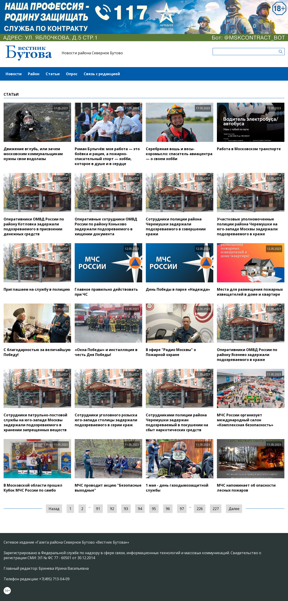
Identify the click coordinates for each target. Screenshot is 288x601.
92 (112, 508)
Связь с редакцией (102, 73)
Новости (14, 73)
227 (216, 508)
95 (154, 508)
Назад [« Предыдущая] (54, 508)
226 (200, 508)
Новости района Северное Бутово (92, 53)
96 (168, 508)
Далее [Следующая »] (234, 508)
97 (182, 508)
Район (33, 73)
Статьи (53, 73)
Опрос (71, 73)
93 (126, 508)
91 (98, 508)
